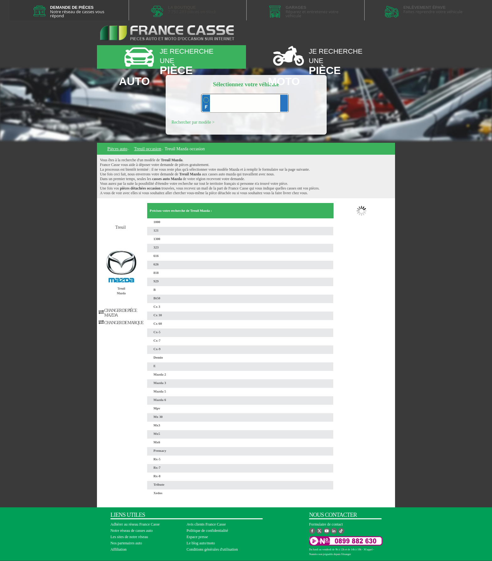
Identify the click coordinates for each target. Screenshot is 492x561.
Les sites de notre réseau (129, 537)
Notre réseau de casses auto (131, 530)
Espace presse (197, 537)
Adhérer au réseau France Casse (135, 524)
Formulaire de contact (326, 524)
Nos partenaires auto (126, 543)
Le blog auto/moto (201, 543)
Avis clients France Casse (206, 524)
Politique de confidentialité (207, 530)
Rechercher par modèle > (193, 122)
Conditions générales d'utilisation (212, 549)
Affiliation (118, 549)
